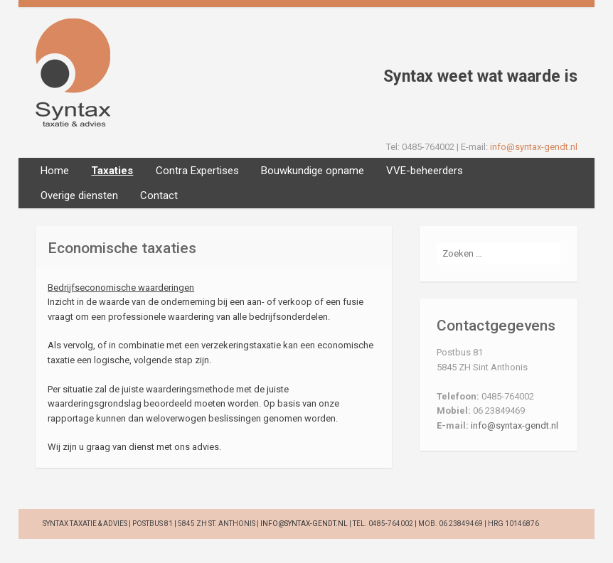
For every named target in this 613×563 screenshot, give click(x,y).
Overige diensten (79, 195)
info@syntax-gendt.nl (533, 146)
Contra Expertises (197, 170)
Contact (159, 195)
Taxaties (112, 170)
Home (55, 170)
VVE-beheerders (424, 170)
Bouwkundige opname (312, 170)
